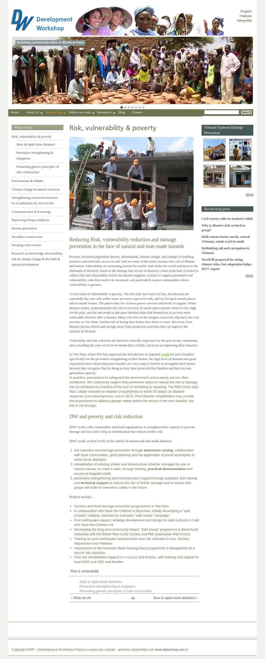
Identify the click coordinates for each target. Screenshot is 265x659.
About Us (34, 112)
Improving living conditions (30, 220)
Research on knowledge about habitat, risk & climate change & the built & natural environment (37, 258)
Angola (129, 557)
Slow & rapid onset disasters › (175, 598)
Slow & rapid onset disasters (35, 144)
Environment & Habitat (27, 181)
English (246, 11)
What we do (56, 112)
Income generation (24, 228)
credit (165, 354)
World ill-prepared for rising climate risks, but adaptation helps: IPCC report (227, 264)
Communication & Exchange (31, 212)
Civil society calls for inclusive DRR (227, 219)
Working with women (26, 245)
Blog (121, 112)
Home (15, 112)
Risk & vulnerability (84, 571)
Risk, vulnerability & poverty (31, 136)
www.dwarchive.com (170, 649)
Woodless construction (27, 237)
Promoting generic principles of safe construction (115, 591)
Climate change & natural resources (36, 189)
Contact (137, 112)
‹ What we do (81, 598)
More (249, 194)
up (133, 598)
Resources (106, 112)
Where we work (81, 112)
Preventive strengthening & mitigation (107, 586)
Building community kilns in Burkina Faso (50, 42)
